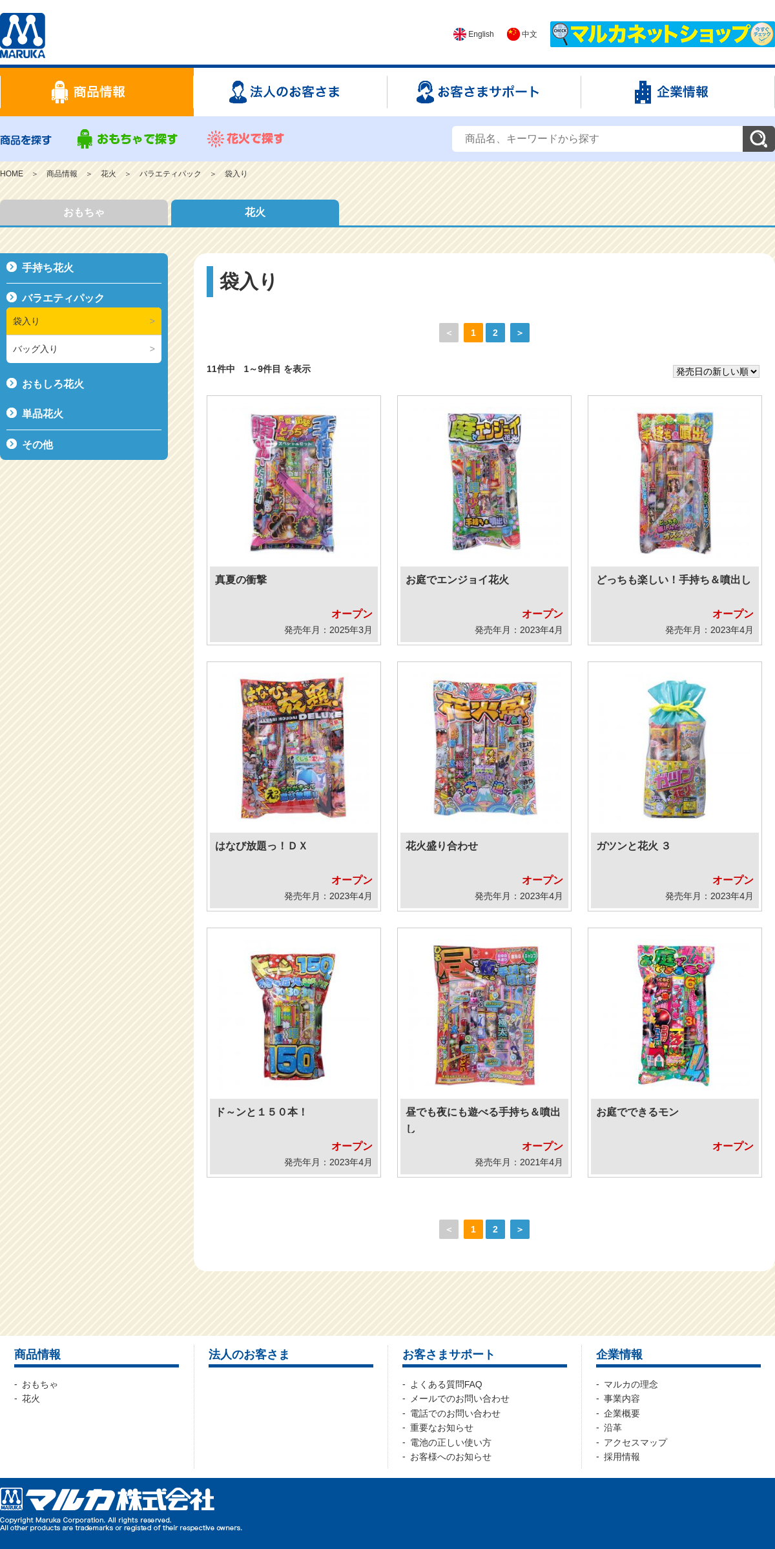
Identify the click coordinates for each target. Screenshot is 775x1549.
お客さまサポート (448, 1354)
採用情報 (622, 1456)
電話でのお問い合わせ (455, 1413)
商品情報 (62, 173)
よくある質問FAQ (446, 1384)
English (473, 34)
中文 (522, 34)
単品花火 (42, 413)
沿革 (613, 1427)
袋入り (236, 173)
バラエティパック (171, 173)
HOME (11, 173)
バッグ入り (35, 349)
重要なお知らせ (441, 1427)
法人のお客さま (249, 1354)
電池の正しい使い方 (450, 1442)
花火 (108, 173)
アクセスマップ (635, 1442)
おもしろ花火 (53, 384)
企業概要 (622, 1413)
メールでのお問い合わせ (460, 1398)
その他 (37, 444)
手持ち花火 (48, 267)
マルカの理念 (631, 1384)
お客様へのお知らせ (450, 1456)
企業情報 (619, 1354)
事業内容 (622, 1398)
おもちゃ (84, 212)
